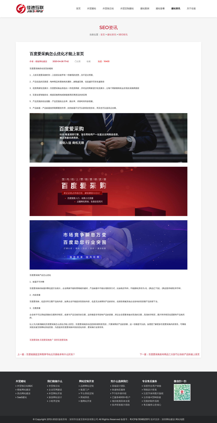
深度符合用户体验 (152, 386)
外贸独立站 (108, 8)
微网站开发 (85, 401)
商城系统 (84, 397)
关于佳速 (191, 8)
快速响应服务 (118, 389)
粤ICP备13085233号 (140, 419)
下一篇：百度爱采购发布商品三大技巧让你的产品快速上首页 (170, 354)
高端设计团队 (118, 386)
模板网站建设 (23, 389)
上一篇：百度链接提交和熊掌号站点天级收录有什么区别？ (46, 354)
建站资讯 (175, 8)
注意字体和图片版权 (153, 393)
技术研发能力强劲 (121, 404)
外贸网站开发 (55, 393)
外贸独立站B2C (25, 386)
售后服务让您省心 (152, 404)
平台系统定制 (87, 393)
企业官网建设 (55, 389)
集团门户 (84, 389)
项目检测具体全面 (121, 401)
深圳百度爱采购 (61, 340)
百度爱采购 (34, 340)
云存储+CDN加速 (152, 397)
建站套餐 (160, 8)
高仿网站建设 (23, 393)
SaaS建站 (22, 397)
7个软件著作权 (119, 393)
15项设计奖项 (150, 389)
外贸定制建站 (127, 8)
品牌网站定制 (87, 386)
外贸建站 (91, 8)
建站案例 (144, 8)
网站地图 (179, 419)
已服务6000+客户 (121, 397)
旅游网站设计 (55, 397)
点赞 (79, 61)
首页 (78, 8)
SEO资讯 (123, 34)
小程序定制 (54, 401)
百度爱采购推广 (46, 340)
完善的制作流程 (151, 401)
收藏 (89, 61)
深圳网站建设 (168, 419)
